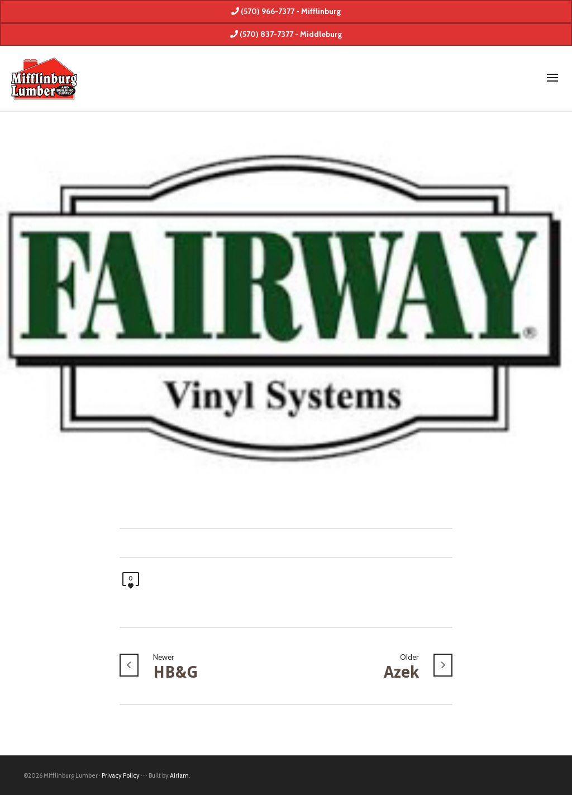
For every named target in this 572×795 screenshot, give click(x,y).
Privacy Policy (121, 775)
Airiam (179, 775)
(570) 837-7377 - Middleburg (286, 34)
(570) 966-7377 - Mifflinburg (286, 11)
